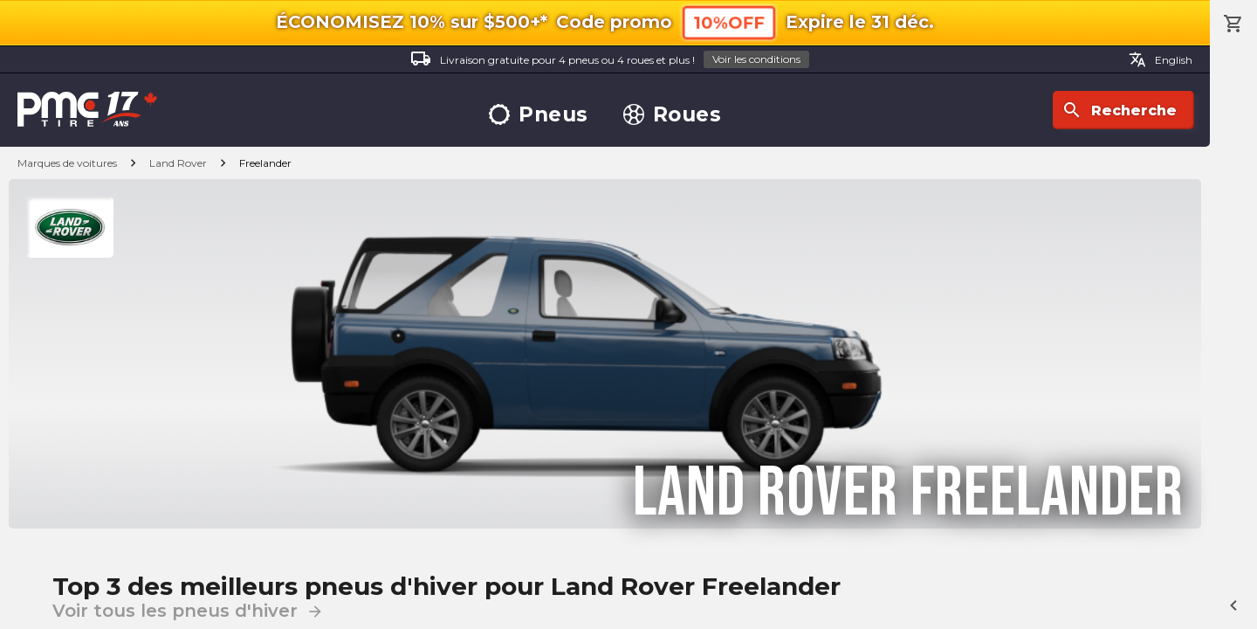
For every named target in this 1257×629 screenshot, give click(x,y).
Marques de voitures (67, 162)
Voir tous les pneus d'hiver (188, 610)
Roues (672, 115)
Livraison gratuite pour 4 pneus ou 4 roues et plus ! (609, 60)
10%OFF (729, 22)
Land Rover (178, 162)
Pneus (538, 115)
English (1160, 59)
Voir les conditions (756, 59)
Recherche (1119, 110)
